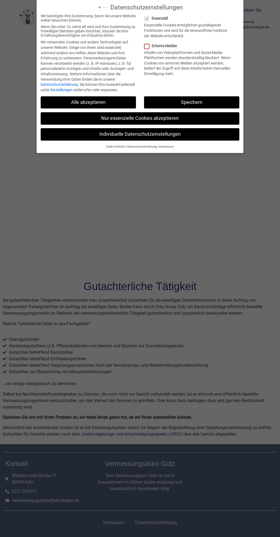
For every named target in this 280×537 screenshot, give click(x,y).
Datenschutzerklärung (59, 84)
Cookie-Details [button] (115, 146)
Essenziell (157, 18)
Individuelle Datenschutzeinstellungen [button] (140, 134)
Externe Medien (162, 45)
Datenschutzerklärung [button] (142, 146)
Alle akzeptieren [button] (88, 101)
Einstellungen (61, 89)
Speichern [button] (191, 101)
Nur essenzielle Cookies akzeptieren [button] (140, 117)
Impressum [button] (166, 146)
